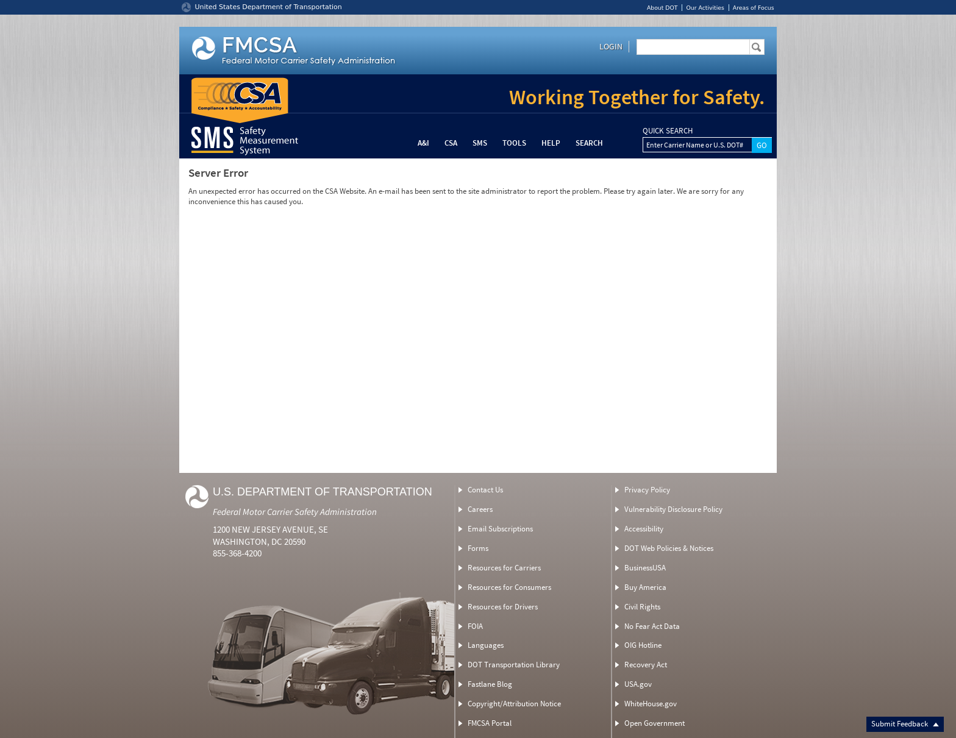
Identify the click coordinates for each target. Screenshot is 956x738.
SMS (480, 143)
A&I (423, 143)
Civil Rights (642, 606)
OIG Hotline (643, 645)
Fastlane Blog (490, 684)
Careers (480, 509)
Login (610, 46)
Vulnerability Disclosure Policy (673, 509)
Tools (514, 143)
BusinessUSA (645, 567)
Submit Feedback (905, 723)
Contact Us (485, 489)
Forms (478, 548)
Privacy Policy (647, 489)
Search (589, 143)
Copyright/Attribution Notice (514, 703)
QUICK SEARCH (668, 131)
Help (550, 143)
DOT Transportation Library (514, 664)
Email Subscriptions (500, 528)
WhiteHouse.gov (650, 703)
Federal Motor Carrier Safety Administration (295, 511)
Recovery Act (645, 664)
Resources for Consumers (509, 587)
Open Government (654, 723)
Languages (486, 645)
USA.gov (638, 684)
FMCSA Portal (490, 723)
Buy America (645, 587)
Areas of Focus (753, 7)
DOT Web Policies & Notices (668, 548)
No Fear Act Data (652, 626)
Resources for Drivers (503, 606)
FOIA (475, 626)
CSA (450, 143)
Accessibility (643, 528)
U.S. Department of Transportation (322, 492)
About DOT (662, 7)
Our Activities (705, 7)
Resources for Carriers (504, 567)
